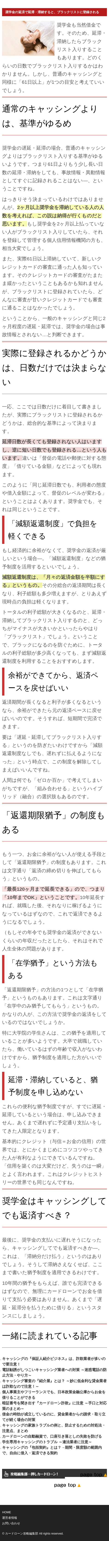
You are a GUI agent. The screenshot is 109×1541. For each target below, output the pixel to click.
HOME (6, 1512)
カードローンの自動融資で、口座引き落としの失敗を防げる (52, 1436)
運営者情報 (9, 1517)
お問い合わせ (11, 1523)
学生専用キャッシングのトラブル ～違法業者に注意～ (47, 1442)
